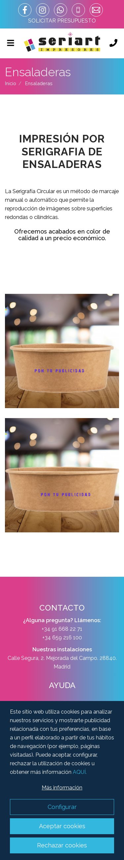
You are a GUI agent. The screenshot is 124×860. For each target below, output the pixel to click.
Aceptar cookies (62, 826)
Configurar (62, 806)
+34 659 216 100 (62, 637)
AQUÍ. (80, 772)
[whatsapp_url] (60, 10)
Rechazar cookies (62, 845)
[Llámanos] (113, 43)
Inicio (10, 83)
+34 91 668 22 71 (62, 629)
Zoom (62, 351)
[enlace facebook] (24, 10)
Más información (62, 787)
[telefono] (78, 10)
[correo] (96, 10)
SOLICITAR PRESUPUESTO (62, 21)
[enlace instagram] (42, 10)
